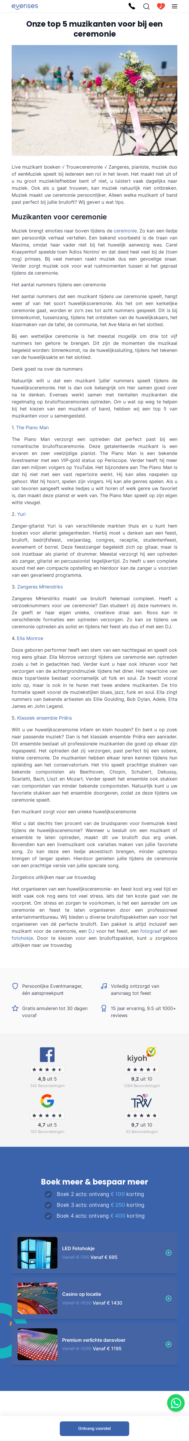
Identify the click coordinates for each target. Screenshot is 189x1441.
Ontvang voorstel (94, 1428)
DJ (91, 931)
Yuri (21, 514)
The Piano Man (32, 427)
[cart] (161, 6)
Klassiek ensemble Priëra (44, 718)
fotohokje (22, 938)
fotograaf (150, 931)
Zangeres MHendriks (40, 587)
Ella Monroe (30, 638)
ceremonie (125, 231)
